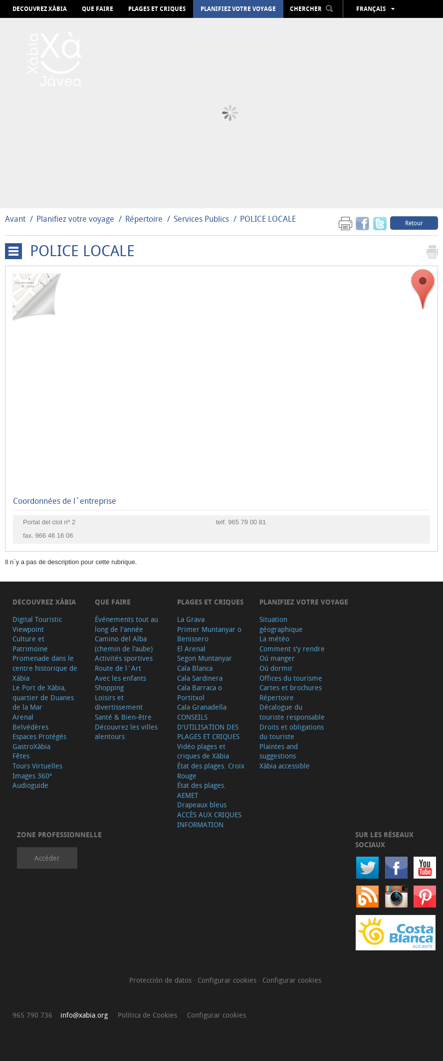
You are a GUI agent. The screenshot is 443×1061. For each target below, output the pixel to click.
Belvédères (30, 727)
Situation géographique (281, 624)
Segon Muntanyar (204, 658)
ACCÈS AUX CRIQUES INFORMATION (209, 819)
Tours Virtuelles (37, 765)
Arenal (22, 717)
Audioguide (30, 785)
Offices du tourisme (290, 678)
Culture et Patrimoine (30, 643)
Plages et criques (157, 9)
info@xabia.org (84, 1015)
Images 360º (32, 775)
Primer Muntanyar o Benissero (209, 634)
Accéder (47, 858)
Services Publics (201, 218)
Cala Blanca (195, 668)
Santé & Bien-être (123, 717)
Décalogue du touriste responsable (292, 712)
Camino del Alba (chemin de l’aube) (124, 643)
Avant (15, 218)
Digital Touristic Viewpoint (37, 624)
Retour (414, 223)
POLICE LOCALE (268, 218)
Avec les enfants (120, 678)
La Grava (191, 619)
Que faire (97, 9)
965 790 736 (32, 1015)
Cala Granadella (201, 707)
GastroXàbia (31, 746)
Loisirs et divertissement (119, 702)
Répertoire (144, 218)
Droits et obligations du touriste (291, 732)
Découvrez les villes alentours (126, 732)
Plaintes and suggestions (278, 751)
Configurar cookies (228, 980)
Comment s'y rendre (292, 648)
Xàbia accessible (284, 765)
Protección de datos (161, 980)
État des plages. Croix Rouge (210, 770)
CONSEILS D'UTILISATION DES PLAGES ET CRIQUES (208, 726)
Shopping (109, 687)
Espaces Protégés (39, 736)
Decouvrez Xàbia (39, 9)
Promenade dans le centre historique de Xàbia (44, 667)
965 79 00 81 (247, 522)
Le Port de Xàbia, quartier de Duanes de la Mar (43, 697)
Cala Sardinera (199, 678)
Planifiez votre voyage (238, 9)
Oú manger (277, 658)
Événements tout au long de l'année (126, 624)
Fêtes (20, 755)
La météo (274, 638)
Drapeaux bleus (201, 804)
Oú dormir (276, 668)
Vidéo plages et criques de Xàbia (203, 751)
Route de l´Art (118, 668)
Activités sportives (124, 658)
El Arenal (191, 648)
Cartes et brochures (290, 687)
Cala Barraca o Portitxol (199, 692)
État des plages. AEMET (201, 790)
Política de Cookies (147, 1015)
